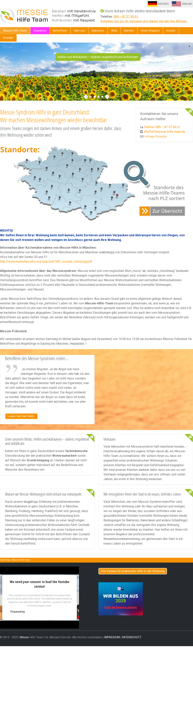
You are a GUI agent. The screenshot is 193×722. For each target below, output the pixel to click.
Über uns (79, 30)
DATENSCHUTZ (131, 637)
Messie (24, 637)
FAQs (114, 30)
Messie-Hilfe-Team (15, 30)
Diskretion (98, 30)
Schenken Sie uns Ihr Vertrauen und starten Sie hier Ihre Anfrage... (144, 21)
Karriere (129, 30)
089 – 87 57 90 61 (125, 16)
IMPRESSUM (112, 637)
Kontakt (8, 37)
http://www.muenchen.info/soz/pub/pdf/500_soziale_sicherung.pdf (46, 261)
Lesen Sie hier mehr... (21, 416)
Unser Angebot (150, 30)
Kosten (171, 30)
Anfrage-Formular (155, 136)
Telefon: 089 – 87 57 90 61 (162, 127)
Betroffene (60, 30)
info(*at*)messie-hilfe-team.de (164, 132)
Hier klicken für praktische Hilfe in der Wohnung (133, 571)
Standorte (40, 30)
